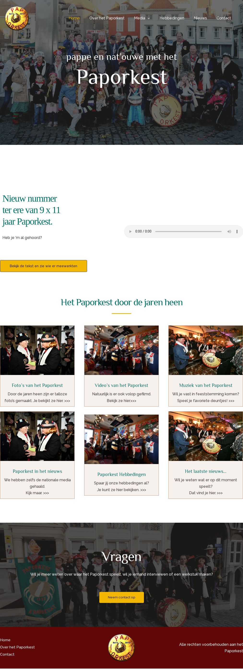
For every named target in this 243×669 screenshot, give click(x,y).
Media (149, 18)
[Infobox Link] (37, 366)
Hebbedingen (176, 18)
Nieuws (203, 18)
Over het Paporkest (115, 18)
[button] (154, 18)
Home (84, 18)
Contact (225, 18)
